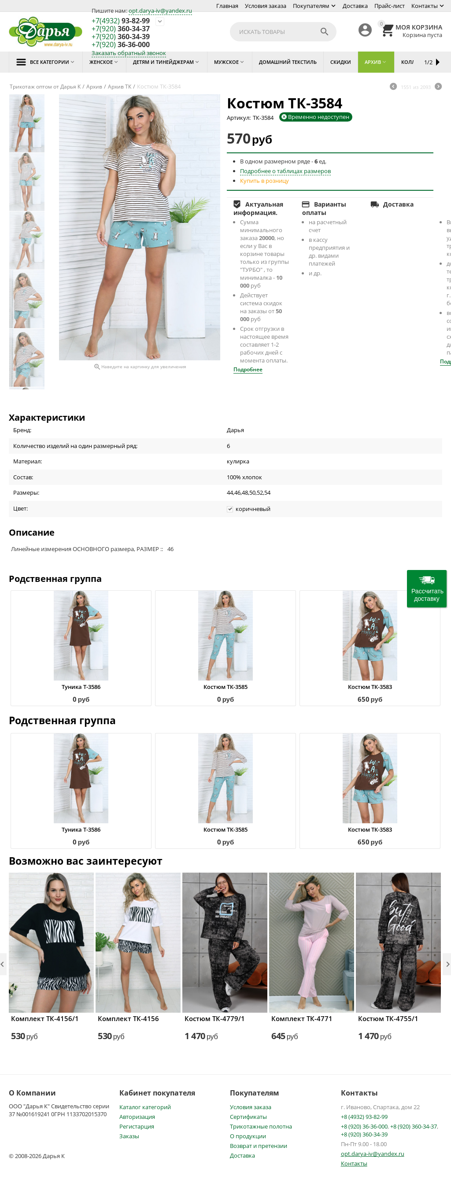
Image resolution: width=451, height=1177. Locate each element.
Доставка (355, 6)
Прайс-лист (389, 6)
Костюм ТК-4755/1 (388, 1018)
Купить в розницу (264, 181)
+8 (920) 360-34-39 (364, 1134)
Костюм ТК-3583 (370, 687)
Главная (227, 6)
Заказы (129, 1136)
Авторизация (137, 1117)
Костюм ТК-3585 (225, 687)
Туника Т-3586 (81, 687)
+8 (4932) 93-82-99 (364, 1117)
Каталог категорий (145, 1107)
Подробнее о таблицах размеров (285, 171)
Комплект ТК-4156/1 (45, 1018)
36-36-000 (121, 44)
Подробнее (247, 369)
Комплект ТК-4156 (128, 1018)
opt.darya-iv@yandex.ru (160, 11)
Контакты (424, 6)
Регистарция (136, 1126)
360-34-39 (121, 37)
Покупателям (311, 6)
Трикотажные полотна (261, 1126)
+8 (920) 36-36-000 (364, 1126)
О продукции (248, 1136)
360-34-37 (121, 29)
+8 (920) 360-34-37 (413, 1126)
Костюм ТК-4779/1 (215, 1018)
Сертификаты (248, 1117)
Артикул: (239, 118)
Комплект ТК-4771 (302, 1018)
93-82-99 (121, 21)
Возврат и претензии (258, 1146)
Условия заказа (265, 6)
